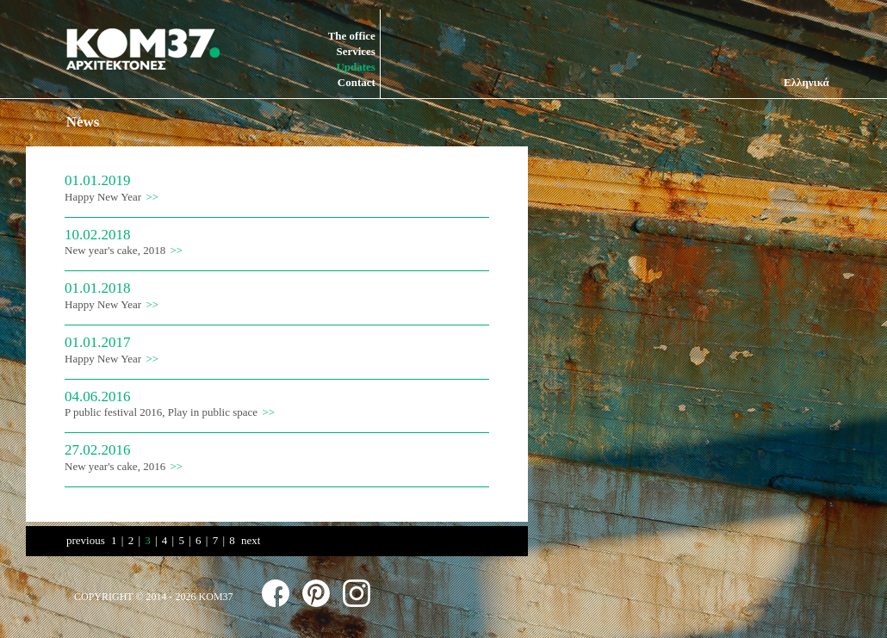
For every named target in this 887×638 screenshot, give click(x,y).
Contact (356, 82)
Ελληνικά (806, 82)
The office (351, 35)
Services (355, 51)
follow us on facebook (275, 593)
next (250, 540)
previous (85, 540)
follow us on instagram (356, 593)
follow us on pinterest (316, 593)
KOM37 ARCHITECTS (143, 49)
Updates (355, 66)
